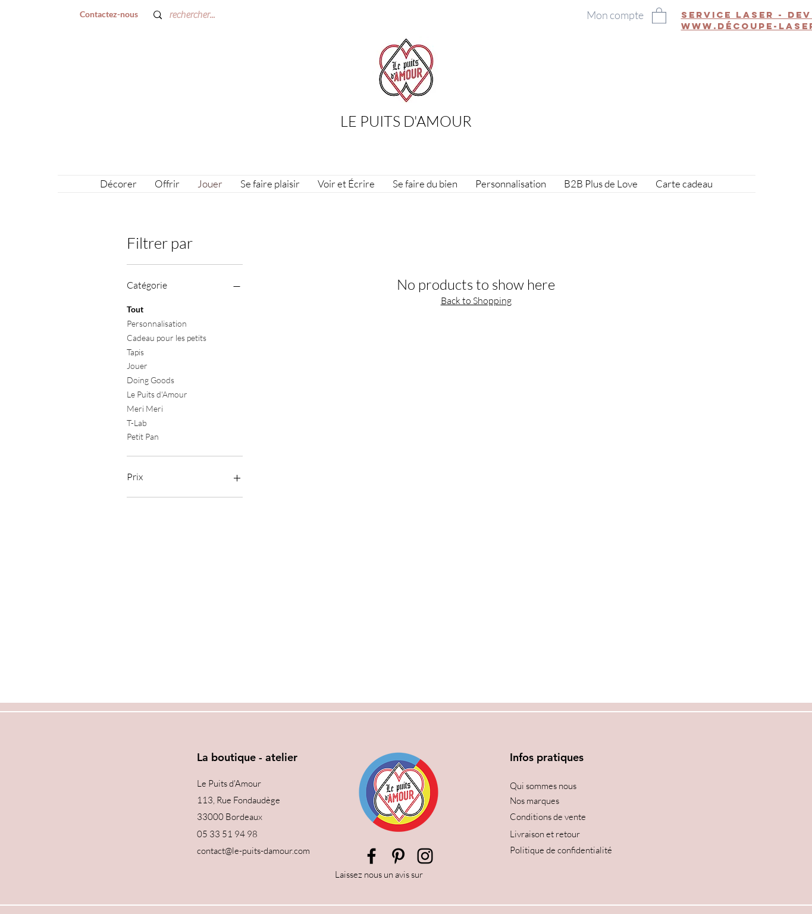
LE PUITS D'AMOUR (406, 121)
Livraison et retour (545, 834)
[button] (659, 15)
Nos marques (534, 800)
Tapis (135, 351)
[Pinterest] (398, 856)
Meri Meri (145, 408)
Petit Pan (143, 436)
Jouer (137, 365)
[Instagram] (425, 856)
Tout (135, 308)
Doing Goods (150, 379)
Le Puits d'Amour (157, 393)
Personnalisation (157, 322)
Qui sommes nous (543, 785)
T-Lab (137, 422)
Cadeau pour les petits (166, 337)
